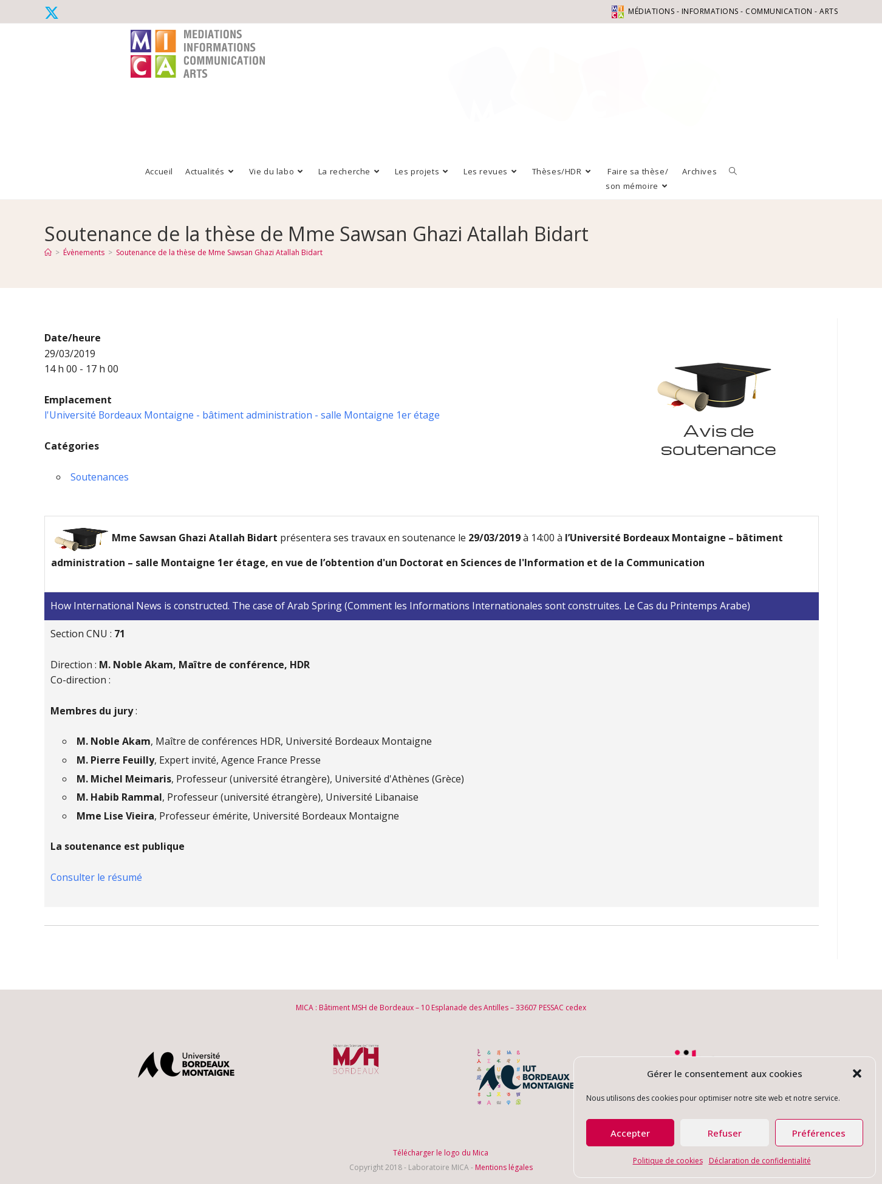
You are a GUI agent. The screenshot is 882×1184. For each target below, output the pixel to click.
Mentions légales (504, 1167)
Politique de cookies (668, 1160)
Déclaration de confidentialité (760, 1160)
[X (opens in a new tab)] (53, 12)
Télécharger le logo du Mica (440, 1153)
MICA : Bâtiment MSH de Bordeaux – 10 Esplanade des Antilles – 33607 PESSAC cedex (441, 1007)
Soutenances (99, 477)
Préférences (819, 1133)
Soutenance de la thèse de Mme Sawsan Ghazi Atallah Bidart (219, 252)
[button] (857, 1073)
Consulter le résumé (96, 877)
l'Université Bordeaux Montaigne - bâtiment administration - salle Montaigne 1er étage (243, 415)
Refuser (725, 1133)
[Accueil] (48, 252)
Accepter (630, 1133)
